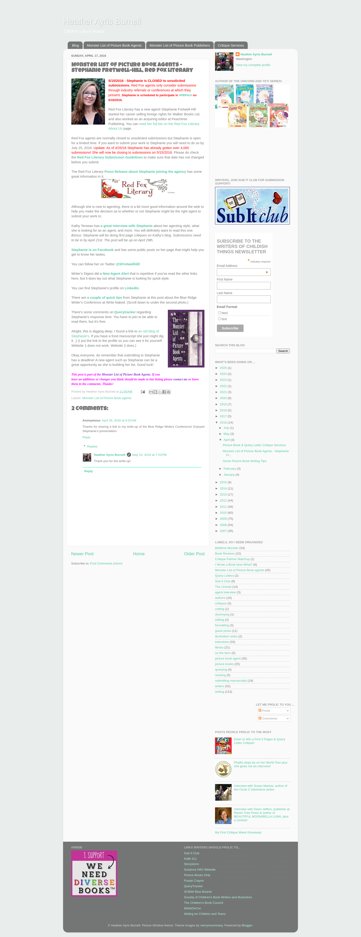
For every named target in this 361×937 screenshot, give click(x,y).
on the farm (223, 653)
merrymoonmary (211, 925)
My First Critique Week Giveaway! (238, 832)
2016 (224, 422)
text (224, 319)
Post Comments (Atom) (106, 563)
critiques (221, 603)
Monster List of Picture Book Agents (114, 45)
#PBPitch (185, 95)
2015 (224, 482)
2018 (224, 410)
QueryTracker (193, 886)
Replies (92, 446)
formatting (222, 625)
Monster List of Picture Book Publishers (180, 45)
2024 (224, 374)
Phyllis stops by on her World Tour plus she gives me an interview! (260, 764)
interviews (222, 642)
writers (219, 686)
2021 (224, 392)
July (227, 428)
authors (220, 598)
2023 (224, 380)
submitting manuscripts (231, 680)
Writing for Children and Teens (205, 914)
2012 (224, 500)
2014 (224, 488)
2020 (224, 398)
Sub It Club (222, 581)
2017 (224, 416)
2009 (224, 518)
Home (139, 553)
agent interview (225, 592)
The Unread (223, 586)
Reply (86, 437)
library (219, 647)
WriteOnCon (192, 908)
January (230, 474)
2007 (224, 531)
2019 (224, 404)
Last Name (225, 293)
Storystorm (191, 864)
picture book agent (228, 658)
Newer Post (82, 553)
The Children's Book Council (203, 902)
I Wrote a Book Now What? (234, 564)
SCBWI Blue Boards (198, 891)
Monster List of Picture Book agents (106, 398)
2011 (224, 506)
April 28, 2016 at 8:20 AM (119, 420)
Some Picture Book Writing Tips (245, 461)
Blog (75, 45)
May (227, 434)
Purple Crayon (194, 880)
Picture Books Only (197, 875)
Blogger (247, 925)
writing (219, 691)
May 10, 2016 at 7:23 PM (149, 455)
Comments (268, 718)
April (227, 440)
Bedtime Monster (227, 548)
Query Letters (224, 575)
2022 (224, 386)
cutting (219, 609)
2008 (224, 525)
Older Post (194, 553)
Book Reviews (225, 553)
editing (219, 619)
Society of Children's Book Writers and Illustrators (218, 897)
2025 (224, 368)
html (225, 313)
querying (221, 669)
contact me (180, 379)
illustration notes (226, 636)
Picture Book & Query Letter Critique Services (254, 445)
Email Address (242, 266)
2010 (224, 512)
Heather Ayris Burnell (102, 21)
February (230, 468)
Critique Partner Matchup (232, 559)
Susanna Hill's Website (199, 869)
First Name (225, 279)
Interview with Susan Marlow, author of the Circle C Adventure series (260, 787)
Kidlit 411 (190, 858)
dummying (222, 614)
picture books (224, 664)
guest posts (223, 631)
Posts (264, 710)
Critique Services (231, 45)
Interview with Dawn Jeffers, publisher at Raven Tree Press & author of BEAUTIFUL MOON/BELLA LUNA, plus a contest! (261, 814)
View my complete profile (253, 65)
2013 (224, 494)
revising (220, 675)
